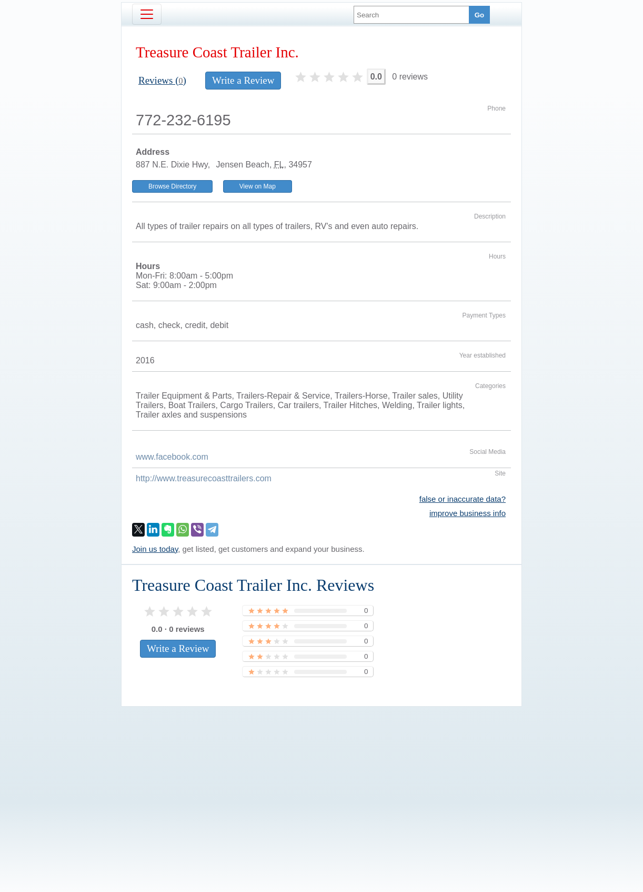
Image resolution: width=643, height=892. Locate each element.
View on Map (257, 186)
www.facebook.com (172, 456)
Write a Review (243, 80)
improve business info (467, 513)
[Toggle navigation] (147, 14)
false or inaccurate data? (462, 498)
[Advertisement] (321, 781)
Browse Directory (172, 186)
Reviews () (162, 80)
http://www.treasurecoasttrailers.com (204, 478)
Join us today (155, 548)
